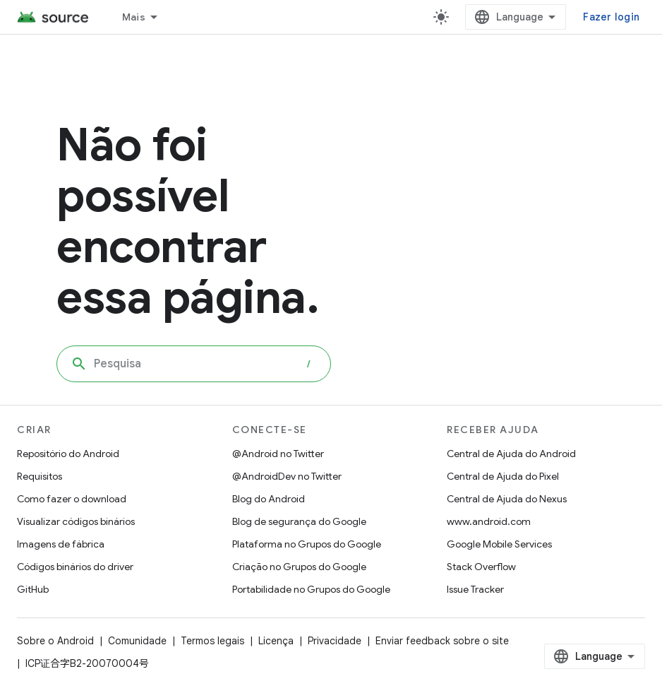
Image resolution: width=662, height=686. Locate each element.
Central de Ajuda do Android (511, 453)
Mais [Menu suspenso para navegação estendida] (133, 17)
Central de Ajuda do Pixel (503, 476)
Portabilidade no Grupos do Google (311, 589)
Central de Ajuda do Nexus (507, 498)
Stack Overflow (481, 566)
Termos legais (212, 640)
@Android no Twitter (278, 453)
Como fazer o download (71, 498)
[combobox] (193, 363)
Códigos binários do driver (75, 566)
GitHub (33, 589)
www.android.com (489, 521)
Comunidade (137, 640)
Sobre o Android (55, 640)
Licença (276, 640)
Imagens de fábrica (60, 544)
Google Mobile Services (499, 544)
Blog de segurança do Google (299, 521)
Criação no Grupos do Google (299, 566)
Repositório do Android (68, 453)
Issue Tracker (475, 589)
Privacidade (334, 640)
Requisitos (39, 476)
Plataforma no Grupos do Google (306, 544)
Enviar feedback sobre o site (442, 640)
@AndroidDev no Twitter (287, 476)
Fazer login (611, 17)
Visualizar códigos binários (76, 521)
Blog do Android (268, 498)
